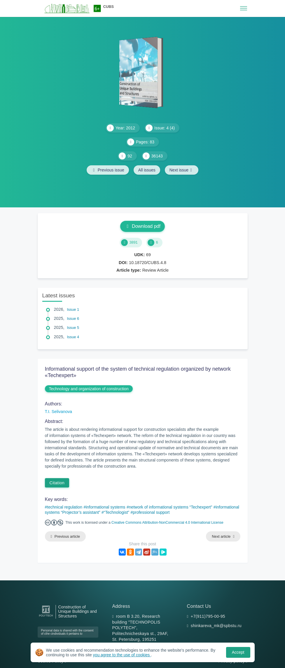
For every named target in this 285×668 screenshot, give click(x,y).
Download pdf (142, 226)
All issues (146, 170)
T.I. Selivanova (58, 411)
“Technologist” (116, 512)
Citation (57, 482)
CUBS (108, 6)
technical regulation (64, 507)
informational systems (105, 507)
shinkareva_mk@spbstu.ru (216, 625)
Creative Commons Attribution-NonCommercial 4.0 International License (167, 522)
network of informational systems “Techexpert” (170, 507)
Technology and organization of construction (89, 388)
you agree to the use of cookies (122, 655)
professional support (151, 512)
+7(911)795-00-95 (208, 616)
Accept (238, 652)
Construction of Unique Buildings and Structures (77, 612)
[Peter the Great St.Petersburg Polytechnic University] (46, 616)
